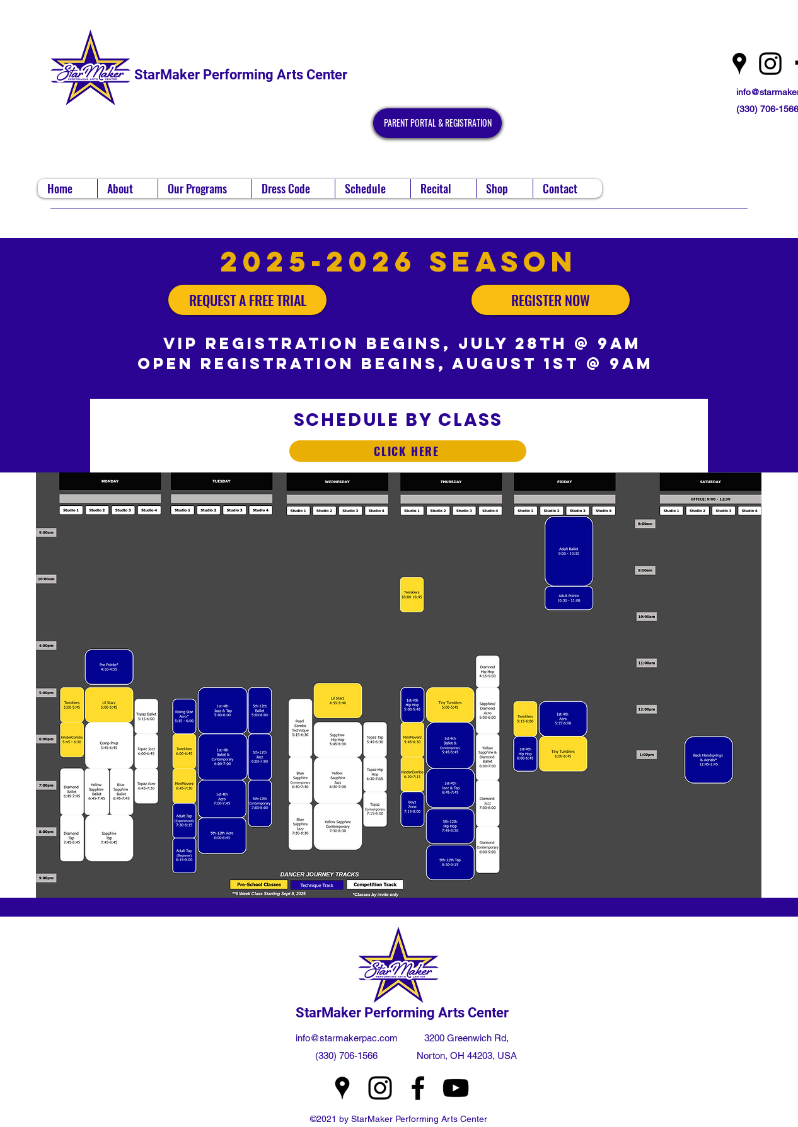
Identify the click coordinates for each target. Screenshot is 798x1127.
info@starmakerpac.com (347, 1038)
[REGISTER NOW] (550, 300)
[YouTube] (455, 1088)
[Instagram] (770, 64)
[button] (127, 188)
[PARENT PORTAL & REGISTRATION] (437, 123)
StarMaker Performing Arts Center (240, 75)
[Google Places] (739, 64)
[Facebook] (418, 1088)
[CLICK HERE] (407, 451)
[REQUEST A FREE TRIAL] (247, 300)
